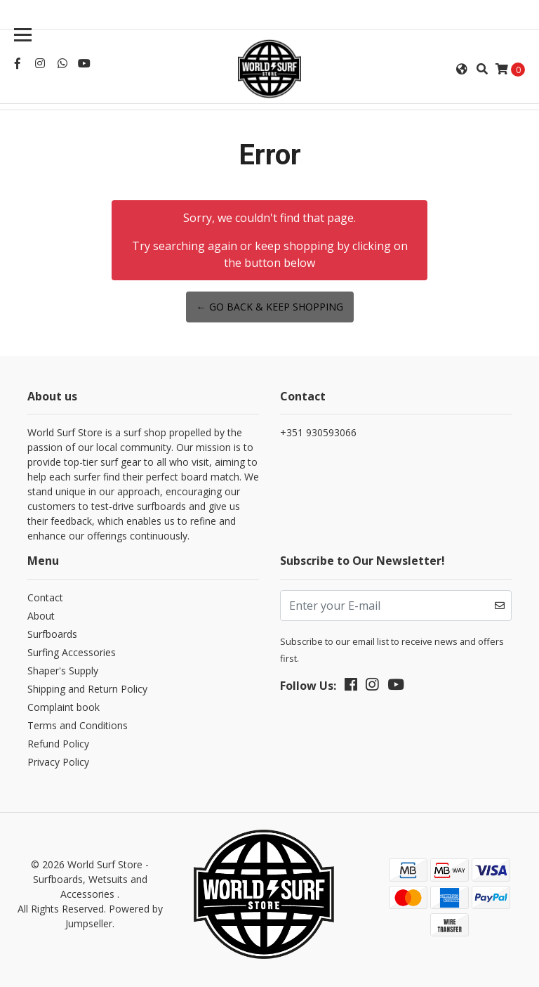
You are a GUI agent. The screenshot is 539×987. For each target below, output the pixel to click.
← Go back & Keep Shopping (270, 306)
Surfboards (52, 634)
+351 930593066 (318, 432)
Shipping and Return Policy (87, 688)
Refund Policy (58, 743)
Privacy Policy (58, 762)
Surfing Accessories (71, 652)
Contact (45, 597)
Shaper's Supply (62, 670)
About (41, 615)
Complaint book (63, 707)
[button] (462, 68)
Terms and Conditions (77, 725)
